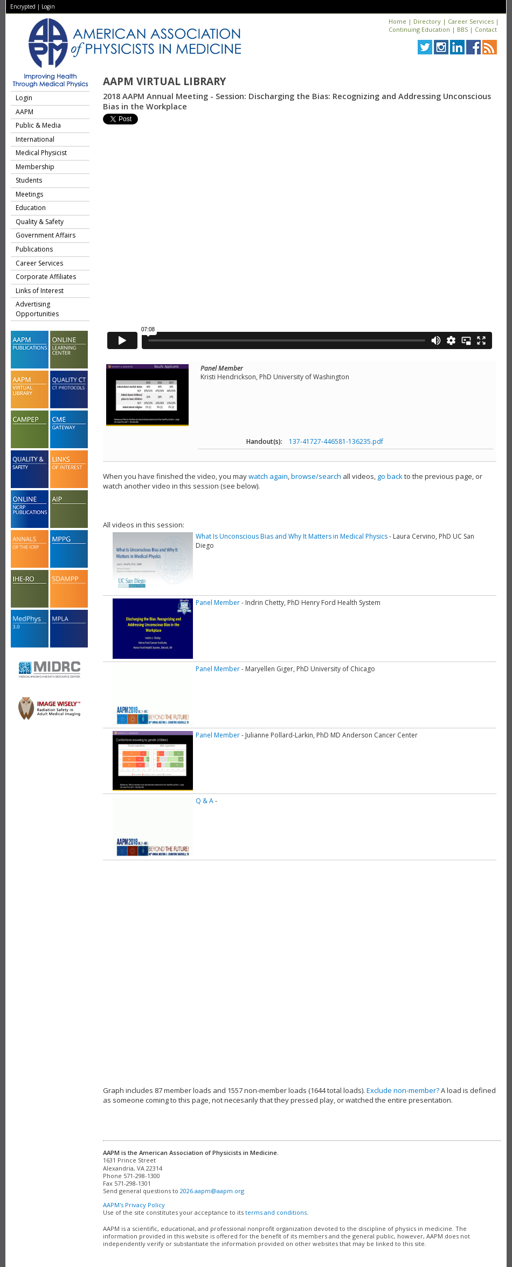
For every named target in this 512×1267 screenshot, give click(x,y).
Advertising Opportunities (37, 309)
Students (29, 180)
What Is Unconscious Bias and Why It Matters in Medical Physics (292, 536)
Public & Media (38, 125)
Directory (427, 21)
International (35, 139)
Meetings (29, 194)
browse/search (316, 476)
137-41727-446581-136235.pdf (336, 441)
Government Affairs (45, 235)
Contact (486, 29)
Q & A (204, 800)
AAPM (24, 111)
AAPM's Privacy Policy (134, 1205)
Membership (35, 166)
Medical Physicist (41, 152)
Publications (34, 249)
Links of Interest (40, 290)
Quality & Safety (40, 221)
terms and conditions (276, 1212)
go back (390, 476)
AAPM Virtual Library (164, 81)
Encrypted (23, 6)
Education (31, 207)
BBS (462, 29)
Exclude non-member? (402, 1090)
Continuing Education (419, 29)
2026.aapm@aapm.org (212, 1191)
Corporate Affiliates (46, 276)
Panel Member (218, 602)
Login (48, 6)
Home (397, 21)
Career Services (471, 21)
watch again (268, 476)
